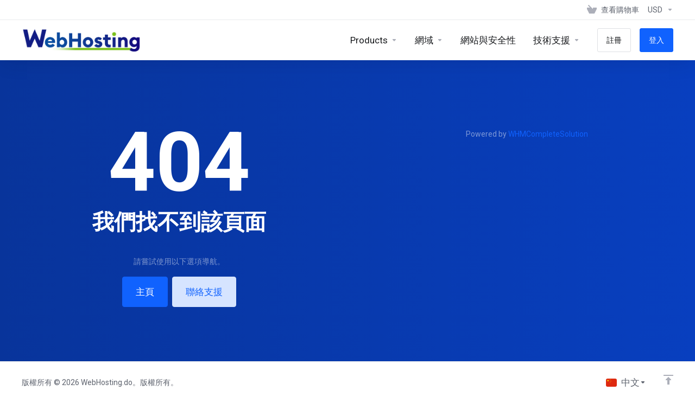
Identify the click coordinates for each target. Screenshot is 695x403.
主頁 (145, 291)
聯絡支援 (204, 291)
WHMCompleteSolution (548, 134)
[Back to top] (668, 379)
